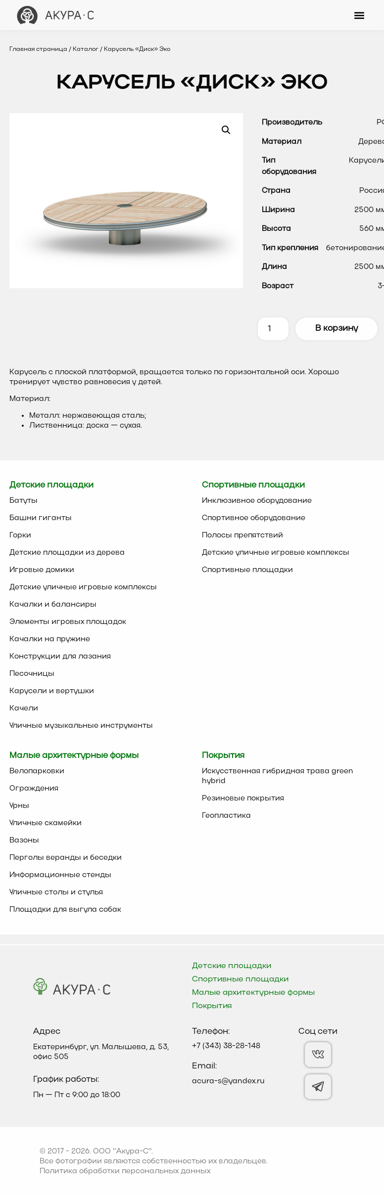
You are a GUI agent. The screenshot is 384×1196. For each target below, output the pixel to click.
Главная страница (38, 49)
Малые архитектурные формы (253, 993)
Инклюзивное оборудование (257, 501)
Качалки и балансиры (52, 605)
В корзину (336, 328)
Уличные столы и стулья (56, 892)
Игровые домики (41, 570)
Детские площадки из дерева (67, 553)
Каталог (85, 49)
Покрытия (212, 1006)
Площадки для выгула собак (65, 910)
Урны (19, 806)
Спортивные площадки (247, 570)
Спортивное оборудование (253, 518)
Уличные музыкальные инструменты (81, 726)
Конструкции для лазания (60, 657)
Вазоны (24, 840)
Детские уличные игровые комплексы (83, 587)
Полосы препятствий (242, 535)
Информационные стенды (60, 875)
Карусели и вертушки (51, 691)
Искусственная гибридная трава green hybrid (277, 776)
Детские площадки (231, 966)
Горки (20, 535)
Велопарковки (36, 771)
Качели (23, 708)
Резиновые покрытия (243, 798)
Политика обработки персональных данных (125, 1171)
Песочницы (31, 674)
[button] (359, 15)
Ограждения (33, 789)
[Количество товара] (273, 328)
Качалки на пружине (49, 639)
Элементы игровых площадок (67, 622)
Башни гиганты (40, 518)
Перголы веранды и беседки (65, 858)
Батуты (23, 501)
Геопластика (226, 816)
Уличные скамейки (45, 823)
